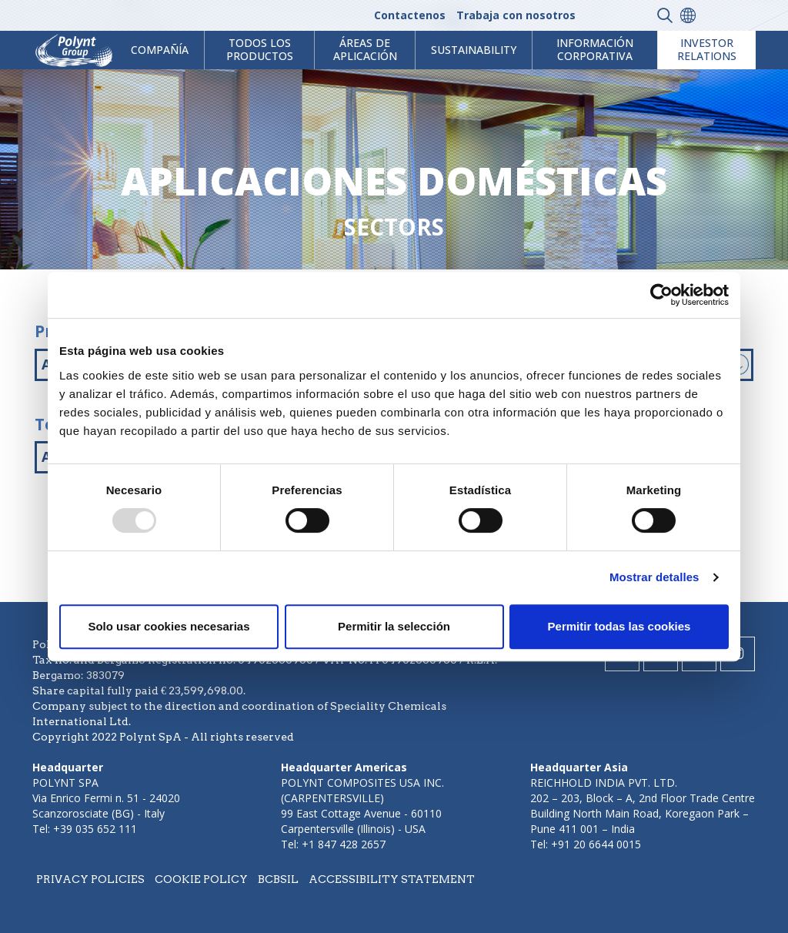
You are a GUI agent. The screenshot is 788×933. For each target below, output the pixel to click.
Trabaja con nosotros (516, 15)
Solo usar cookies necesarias (168, 626)
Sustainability (473, 49)
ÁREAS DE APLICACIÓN (365, 49)
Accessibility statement (392, 879)
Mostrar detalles (654, 577)
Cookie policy (201, 879)
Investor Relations (706, 49)
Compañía (160, 49)
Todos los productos (259, 49)
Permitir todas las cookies (619, 626)
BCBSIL (278, 879)
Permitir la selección (394, 626)
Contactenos (410, 15)
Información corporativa (594, 49)
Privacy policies (90, 879)
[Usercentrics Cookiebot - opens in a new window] (661, 294)
